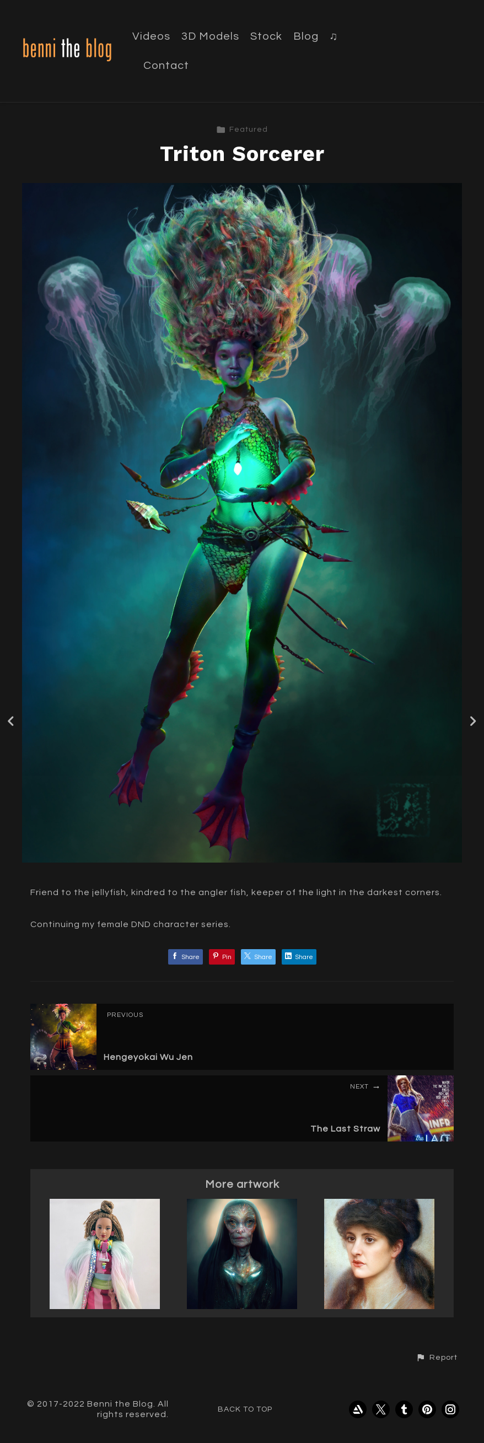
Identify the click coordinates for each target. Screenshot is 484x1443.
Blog (306, 36)
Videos (151, 36)
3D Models (210, 36)
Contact (166, 65)
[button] (436, 1357)
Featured (242, 129)
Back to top (245, 1409)
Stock (266, 36)
